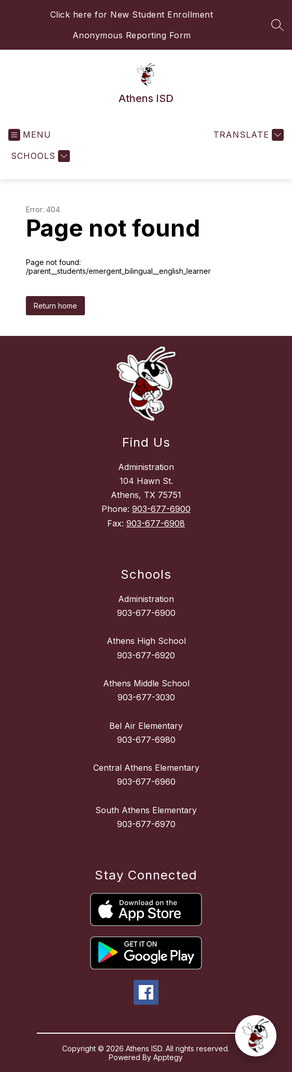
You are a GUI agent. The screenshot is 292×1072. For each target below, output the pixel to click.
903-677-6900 (161, 509)
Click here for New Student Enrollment (131, 14)
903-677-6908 (155, 523)
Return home (55, 305)
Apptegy (168, 1057)
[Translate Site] (247, 134)
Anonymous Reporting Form (131, 35)
